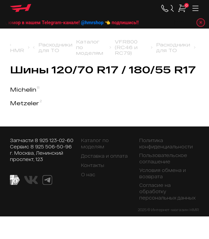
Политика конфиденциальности (166, 143)
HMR (17, 50)
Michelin (24, 89)
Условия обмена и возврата (162, 173)
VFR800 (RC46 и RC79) (126, 47)
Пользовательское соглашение (163, 158)
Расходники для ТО (55, 47)
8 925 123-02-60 (54, 140)
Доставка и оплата (104, 156)
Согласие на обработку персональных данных (167, 191)
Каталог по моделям (89, 47)
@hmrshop (98, 22)
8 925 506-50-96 (51, 146)
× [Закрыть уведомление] (200, 22)
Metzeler (26, 103)
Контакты (92, 165)
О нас (88, 174)
